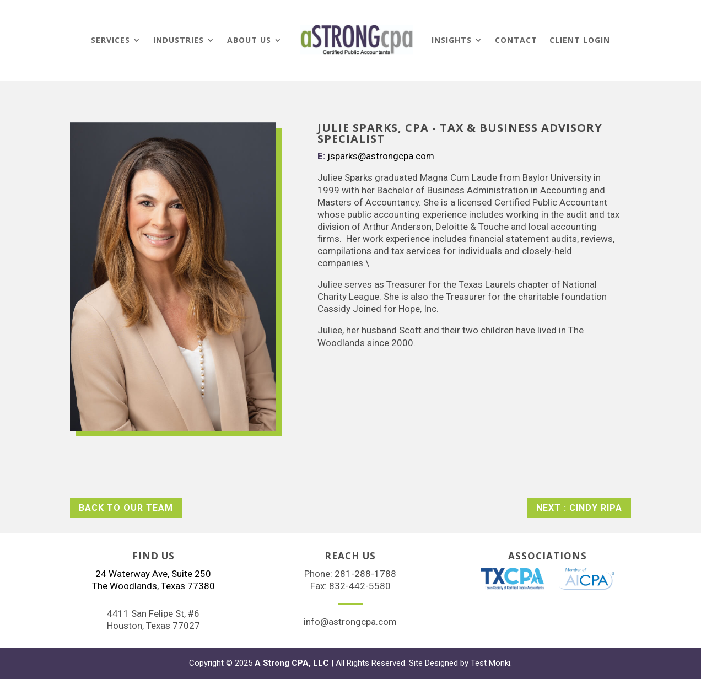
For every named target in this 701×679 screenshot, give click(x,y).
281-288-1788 (365, 573)
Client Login (579, 40)
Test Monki (490, 663)
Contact (516, 40)
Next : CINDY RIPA (579, 508)
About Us (249, 40)
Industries (178, 40)
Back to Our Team (126, 508)
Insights (452, 40)
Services (110, 40)
